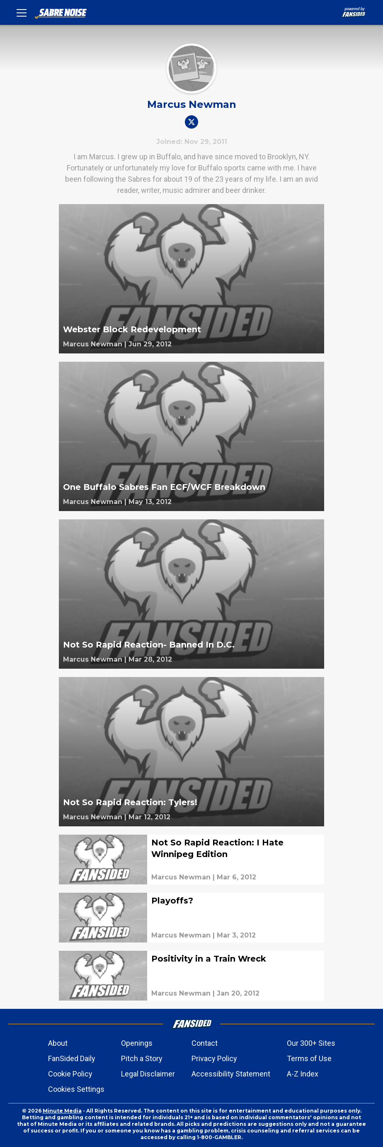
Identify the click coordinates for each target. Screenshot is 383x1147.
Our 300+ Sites (311, 1043)
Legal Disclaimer (148, 1073)
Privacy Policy (214, 1058)
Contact (205, 1043)
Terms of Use (309, 1058)
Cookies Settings (76, 1089)
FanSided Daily (71, 1058)
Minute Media (62, 1111)
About (58, 1043)
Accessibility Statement (231, 1073)
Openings (137, 1043)
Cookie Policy (70, 1073)
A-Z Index (302, 1073)
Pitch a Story (141, 1058)
